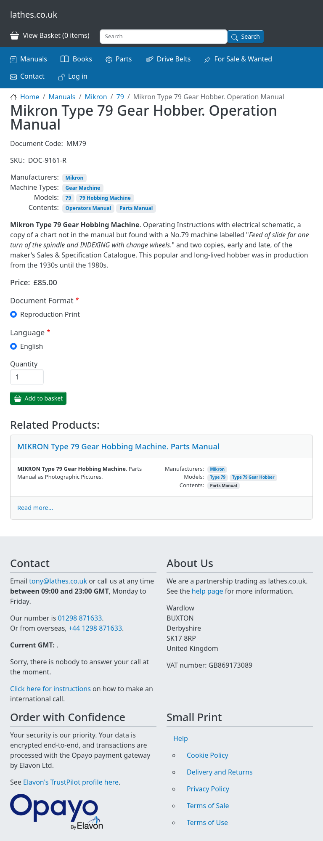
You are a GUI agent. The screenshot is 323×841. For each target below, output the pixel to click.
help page (207, 591)
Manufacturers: (35, 177)
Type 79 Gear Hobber (253, 477)
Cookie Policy (207, 755)
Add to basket (44, 398)
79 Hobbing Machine (105, 198)
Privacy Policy (208, 788)
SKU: (17, 160)
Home (30, 96)
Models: (46, 197)
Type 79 (217, 477)
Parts (124, 59)
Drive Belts (174, 59)
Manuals (33, 59)
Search (250, 36)
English (31, 346)
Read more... (35, 508)
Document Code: (36, 143)
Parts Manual (136, 208)
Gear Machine (83, 187)
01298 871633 (80, 618)
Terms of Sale (208, 805)
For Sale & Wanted (243, 59)
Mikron (96, 96)
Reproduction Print (50, 314)
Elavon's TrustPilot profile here (71, 782)
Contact (32, 76)
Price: (20, 282)
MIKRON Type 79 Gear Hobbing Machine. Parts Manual (118, 446)
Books (82, 59)
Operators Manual (88, 208)
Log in (77, 76)
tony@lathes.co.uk (58, 581)
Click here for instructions (50, 688)
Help (180, 738)
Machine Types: (34, 187)
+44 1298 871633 (95, 628)
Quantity (23, 364)
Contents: (44, 207)
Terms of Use (207, 822)
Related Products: (55, 424)
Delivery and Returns (220, 772)
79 (120, 96)
